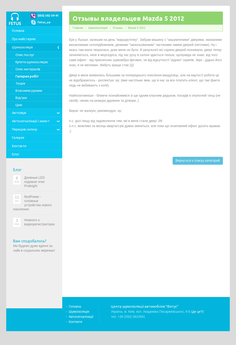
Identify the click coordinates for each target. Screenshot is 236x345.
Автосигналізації (31, 121)
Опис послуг (24, 55)
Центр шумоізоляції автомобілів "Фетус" (15, 19)
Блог (15, 154)
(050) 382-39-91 (48, 15)
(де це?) (197, 311)
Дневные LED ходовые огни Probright (34, 182)
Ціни (18, 105)
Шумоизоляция (98, 28)
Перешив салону (24, 129)
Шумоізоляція (22, 47)
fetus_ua (44, 22)
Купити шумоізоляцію (31, 62)
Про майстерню (24, 39)
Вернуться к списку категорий (198, 160)
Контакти (19, 146)
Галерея (18, 138)
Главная (78, 28)
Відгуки (21, 98)
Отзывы (118, 28)
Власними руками (28, 90)
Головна (18, 31)
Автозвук (19, 113)
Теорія (20, 83)
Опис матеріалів (27, 69)
